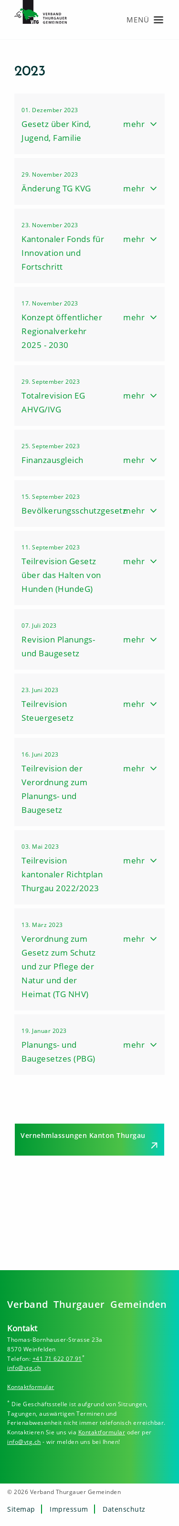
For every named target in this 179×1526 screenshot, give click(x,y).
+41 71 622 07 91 (57, 1359)
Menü (137, 19)
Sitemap (21, 1509)
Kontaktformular (30, 1387)
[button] (89, 124)
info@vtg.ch (24, 1368)
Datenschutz (124, 1509)
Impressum (69, 1509)
